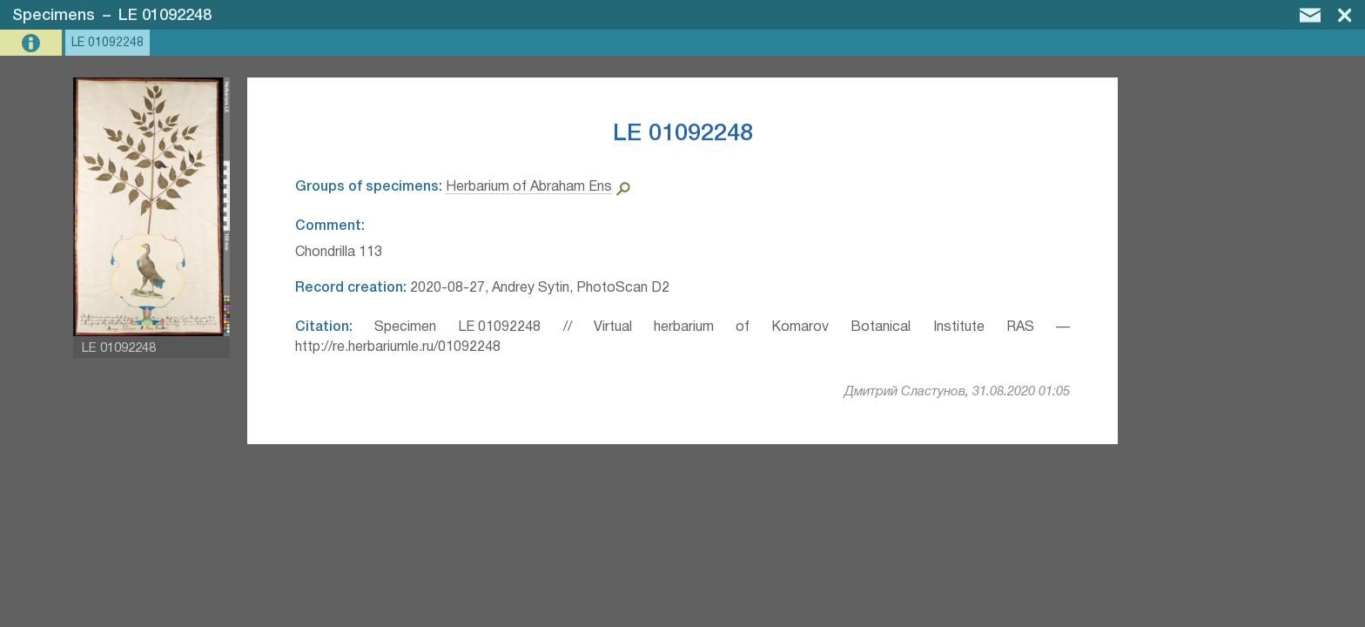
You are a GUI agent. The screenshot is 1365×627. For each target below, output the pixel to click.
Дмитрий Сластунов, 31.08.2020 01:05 (957, 392)
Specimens (53, 16)
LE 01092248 (165, 16)
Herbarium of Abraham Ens (529, 187)
